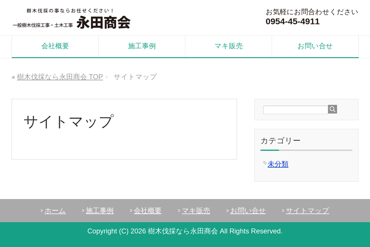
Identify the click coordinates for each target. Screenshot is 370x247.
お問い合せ (315, 46)
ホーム (55, 210)
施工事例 (142, 46)
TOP (60, 77)
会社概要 (55, 46)
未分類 (278, 164)
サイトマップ (307, 210)
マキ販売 (228, 46)
